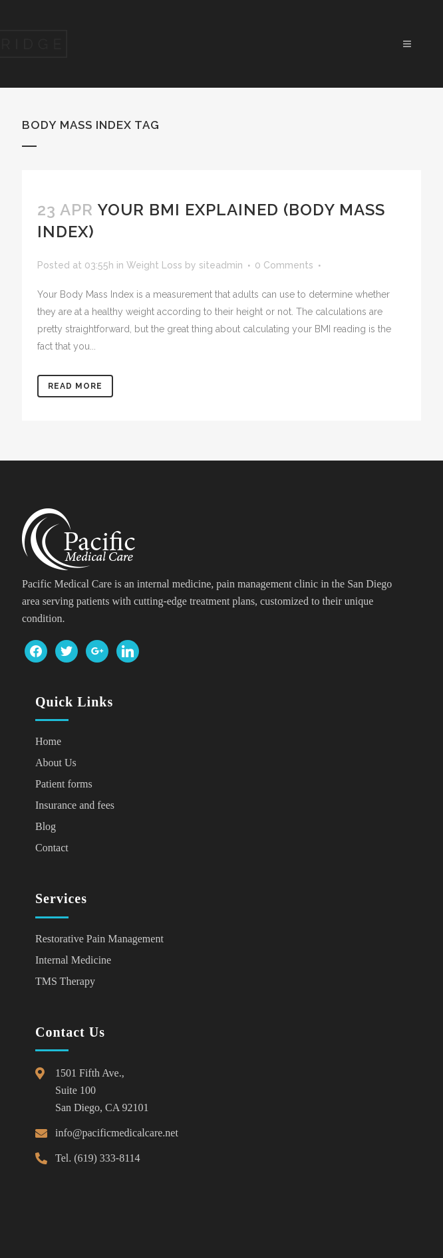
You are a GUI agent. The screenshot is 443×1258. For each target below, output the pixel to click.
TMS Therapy (65, 981)
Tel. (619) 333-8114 (97, 1158)
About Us (55, 762)
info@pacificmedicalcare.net (116, 1132)
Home (48, 741)
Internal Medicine (73, 960)
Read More (75, 386)
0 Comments (284, 265)
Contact (52, 847)
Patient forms (63, 783)
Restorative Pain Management (99, 938)
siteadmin (221, 265)
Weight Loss (154, 265)
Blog (45, 826)
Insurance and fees (74, 805)
